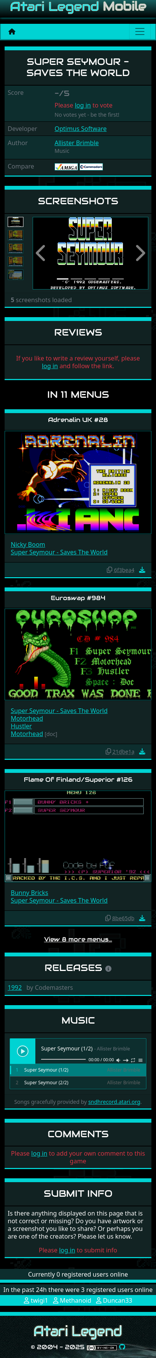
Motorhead (27, 718)
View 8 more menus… (78, 939)
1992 (15, 987)
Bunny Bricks (29, 892)
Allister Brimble (77, 143)
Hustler (21, 726)
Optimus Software (81, 128)
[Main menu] (140, 31)
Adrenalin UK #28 (78, 420)
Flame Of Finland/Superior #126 (78, 780)
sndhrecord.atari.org (114, 1101)
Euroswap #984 (78, 598)
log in (83, 105)
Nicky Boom (28, 544)
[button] (41, 253)
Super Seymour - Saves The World (59, 552)
